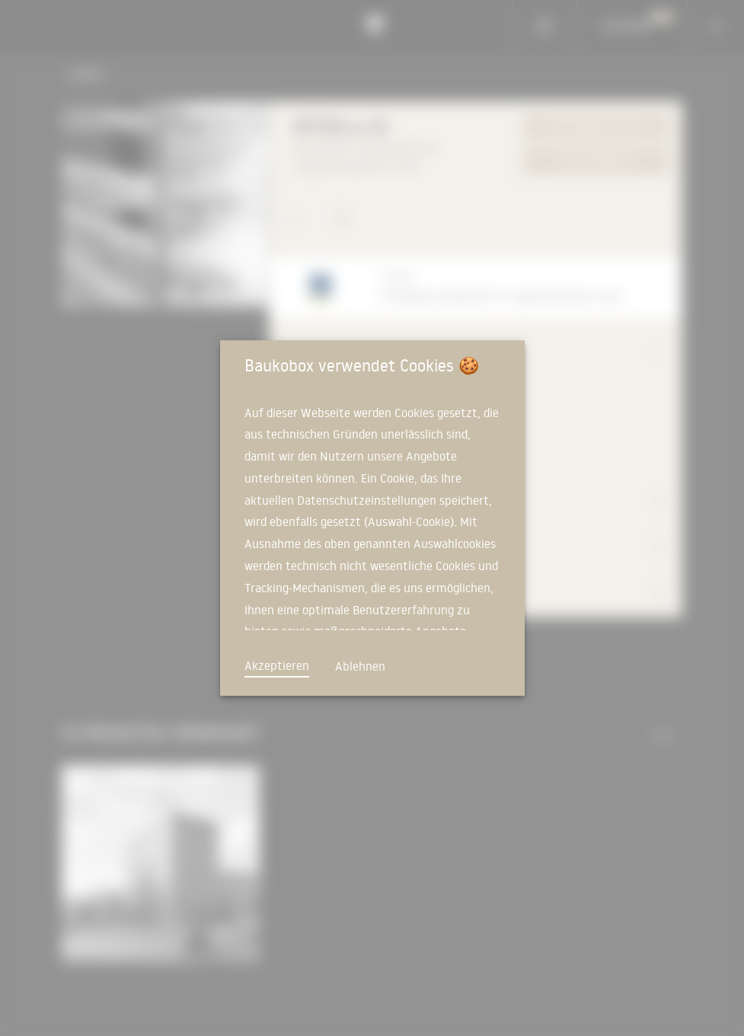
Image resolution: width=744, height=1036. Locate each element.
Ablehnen (360, 666)
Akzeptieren (276, 665)
